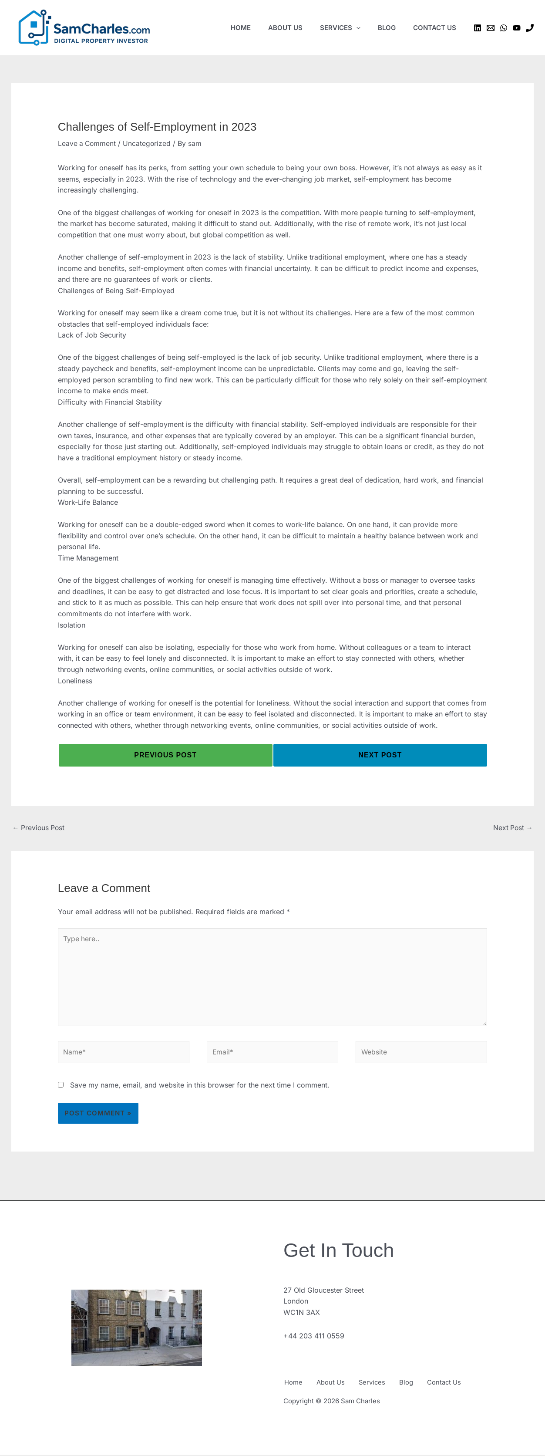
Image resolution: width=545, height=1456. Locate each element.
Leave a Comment (88, 143)
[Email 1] (491, 28)
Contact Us (454, 1385)
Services (376, 1385)
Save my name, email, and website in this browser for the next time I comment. (200, 1087)
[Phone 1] (530, 28)
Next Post (512, 827)
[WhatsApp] (504, 28)
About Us (332, 1385)
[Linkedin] (477, 28)
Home (292, 1385)
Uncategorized (148, 143)
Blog (414, 1385)
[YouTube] (517, 28)
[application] (356, 28)
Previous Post (39, 827)
